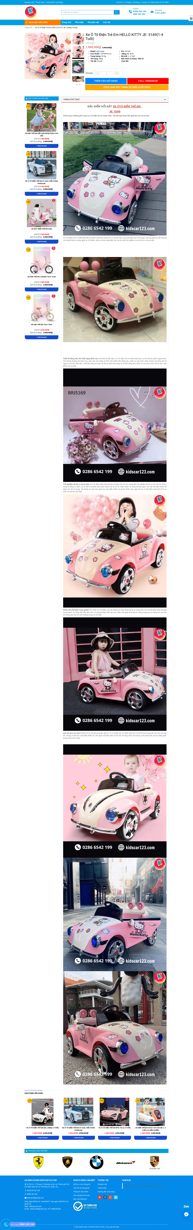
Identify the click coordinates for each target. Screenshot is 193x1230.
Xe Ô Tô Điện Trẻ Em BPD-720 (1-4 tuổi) (114, 1128)
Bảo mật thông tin (80, 1199)
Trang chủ (66, 22)
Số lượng (89, 73)
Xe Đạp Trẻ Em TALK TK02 (41, 324)
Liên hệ (106, 22)
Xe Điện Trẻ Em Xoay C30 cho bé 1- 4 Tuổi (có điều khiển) (150, 1129)
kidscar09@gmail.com (35, 1198)
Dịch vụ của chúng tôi (81, 1184)
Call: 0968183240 (148, 81)
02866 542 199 (139, 11)
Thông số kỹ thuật (71, 99)
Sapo (117, 1227)
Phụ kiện (79, 22)
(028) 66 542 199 (33, 1190)
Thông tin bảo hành (80, 1192)
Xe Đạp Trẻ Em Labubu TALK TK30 (41, 277)
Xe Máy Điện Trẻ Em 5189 (41, 229)
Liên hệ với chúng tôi (81, 1188)
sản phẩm (160, 13)
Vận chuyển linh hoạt (81, 1195)
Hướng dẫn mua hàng (54, 2)
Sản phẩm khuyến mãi (38, 98)
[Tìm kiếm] (117, 12)
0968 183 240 (139, 14)
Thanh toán (39, 2)
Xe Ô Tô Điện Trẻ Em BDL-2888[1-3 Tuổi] (42, 1128)
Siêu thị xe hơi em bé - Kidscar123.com (144, 1186)
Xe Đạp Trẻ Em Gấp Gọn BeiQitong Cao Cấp (41, 134)
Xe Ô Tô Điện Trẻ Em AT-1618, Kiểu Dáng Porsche (41, 182)
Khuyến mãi (29, 2)
